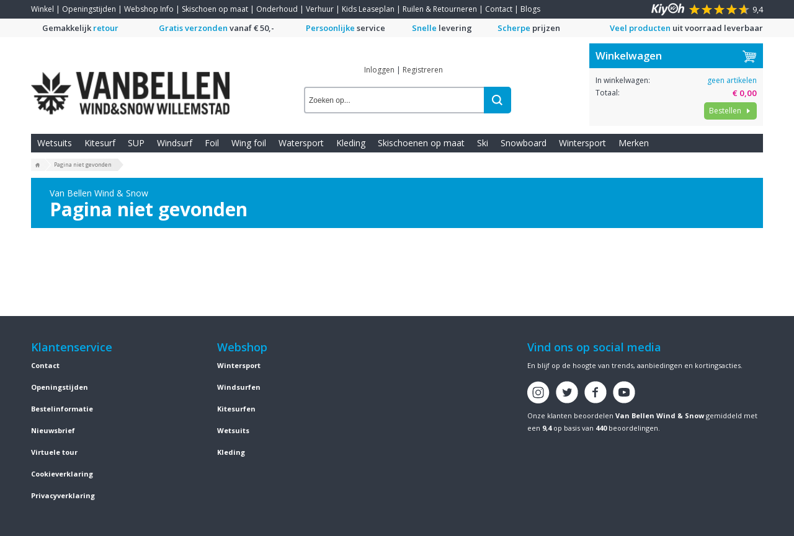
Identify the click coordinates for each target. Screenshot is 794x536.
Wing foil (248, 143)
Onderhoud (277, 9)
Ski (482, 143)
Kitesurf (99, 143)
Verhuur (320, 9)
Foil (212, 143)
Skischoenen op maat (421, 143)
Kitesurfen (236, 408)
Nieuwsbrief (53, 430)
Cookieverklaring (62, 473)
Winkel (42, 9)
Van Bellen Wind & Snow (659, 415)
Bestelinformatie (62, 408)
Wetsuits (54, 143)
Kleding (350, 143)
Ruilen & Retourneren (440, 9)
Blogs (530, 9)
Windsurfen (239, 387)
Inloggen (379, 69)
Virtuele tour (54, 452)
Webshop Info (149, 9)
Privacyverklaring (63, 495)
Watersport (301, 143)
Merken (633, 143)
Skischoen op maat (215, 9)
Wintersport (582, 143)
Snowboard (523, 143)
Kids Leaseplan (368, 9)
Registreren (423, 69)
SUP (136, 143)
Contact (498, 9)
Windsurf (174, 143)
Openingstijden (89, 9)
